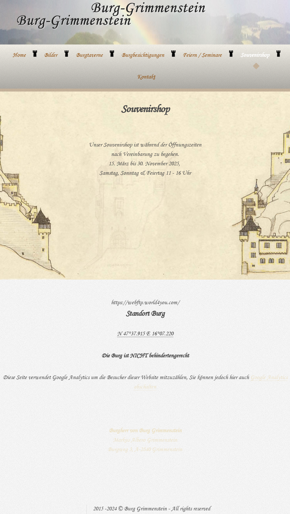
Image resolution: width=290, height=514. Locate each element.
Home (19, 55)
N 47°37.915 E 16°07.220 (145, 334)
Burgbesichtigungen (142, 55)
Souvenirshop (254, 55)
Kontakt (146, 77)
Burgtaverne (89, 55)
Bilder (50, 55)
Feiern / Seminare (202, 55)
